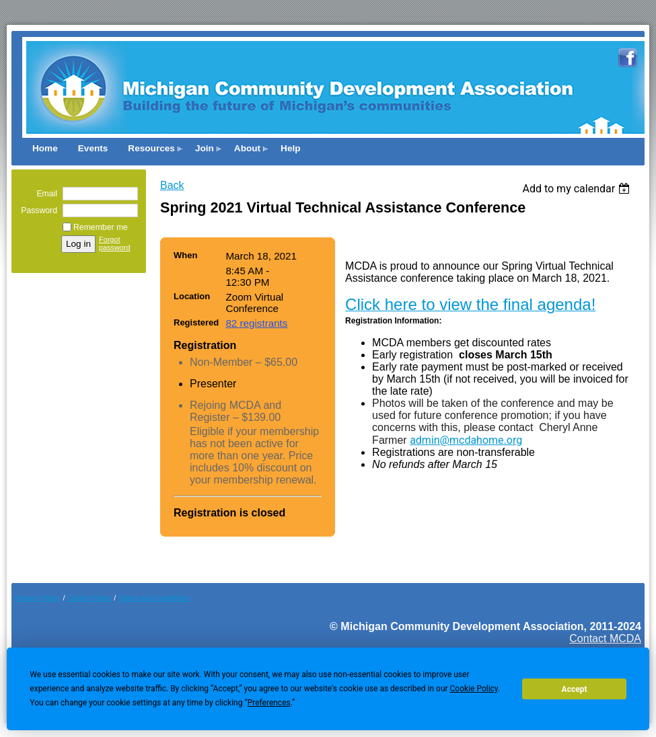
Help (290, 148)
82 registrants (256, 323)
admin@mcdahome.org (466, 440)
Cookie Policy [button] (474, 688)
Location (192, 296)
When (185, 255)
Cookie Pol (89, 598)
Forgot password (115, 243)
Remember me (100, 227)
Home (45, 148)
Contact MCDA (605, 638)
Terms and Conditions (153, 598)
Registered (196, 322)
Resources (151, 148)
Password (36, 210)
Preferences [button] (269, 702)
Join (204, 148)
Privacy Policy (38, 598)
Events (93, 148)
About (247, 148)
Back (172, 185)
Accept (574, 689)
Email (44, 193)
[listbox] (577, 188)
